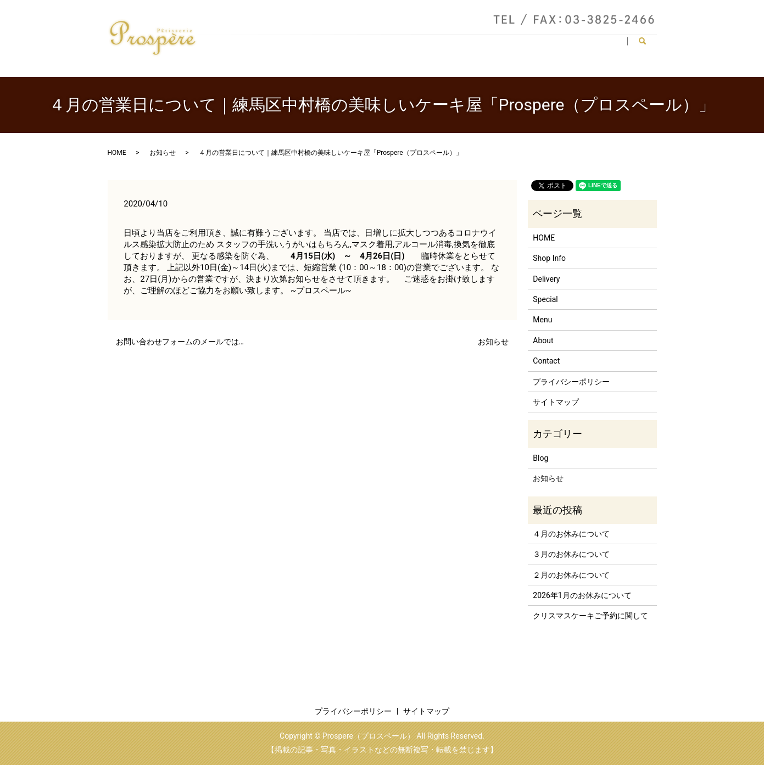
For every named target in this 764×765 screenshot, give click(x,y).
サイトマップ (556, 402)
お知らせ (162, 153)
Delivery (516, 45)
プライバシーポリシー (571, 381)
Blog (540, 458)
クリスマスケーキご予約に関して (590, 615)
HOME (345, 45)
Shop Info (391, 45)
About (436, 45)
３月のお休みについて (571, 554)
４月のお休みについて (571, 533)
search (646, 46)
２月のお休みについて (571, 575)
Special (560, 45)
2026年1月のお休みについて (582, 595)
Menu (474, 45)
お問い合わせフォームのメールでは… (180, 341)
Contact (604, 45)
